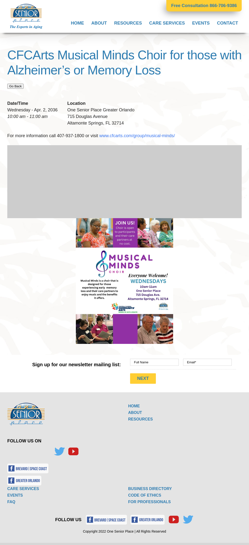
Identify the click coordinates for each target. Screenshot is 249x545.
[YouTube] (73, 450)
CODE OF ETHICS (144, 494)
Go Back (15, 86)
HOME (134, 405)
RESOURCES (140, 418)
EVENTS (15, 494)
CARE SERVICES (23, 487)
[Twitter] (59, 450)
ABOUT (135, 411)
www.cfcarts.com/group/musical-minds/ (137, 135)
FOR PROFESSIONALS (149, 501)
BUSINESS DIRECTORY (150, 487)
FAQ (11, 501)
